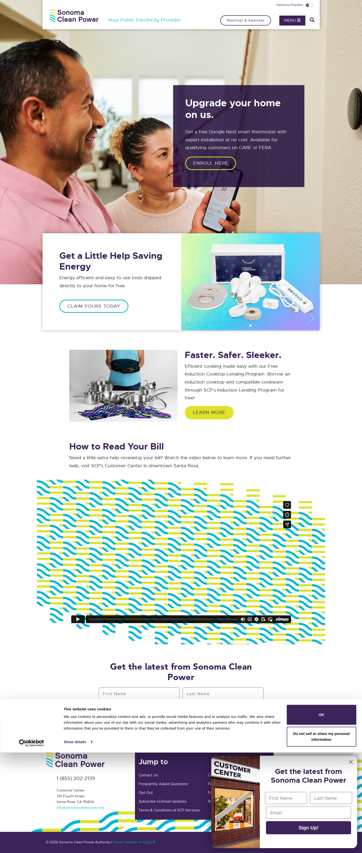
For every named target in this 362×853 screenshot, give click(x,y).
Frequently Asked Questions (163, 784)
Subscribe (181, 728)
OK (321, 815)
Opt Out (146, 792)
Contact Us (148, 775)
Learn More (209, 412)
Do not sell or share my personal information (321, 837)
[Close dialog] (351, 762)
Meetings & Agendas (246, 20)
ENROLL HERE (210, 163)
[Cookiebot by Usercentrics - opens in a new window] (31, 843)
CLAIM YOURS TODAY (93, 306)
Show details (75, 842)
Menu (292, 20)
